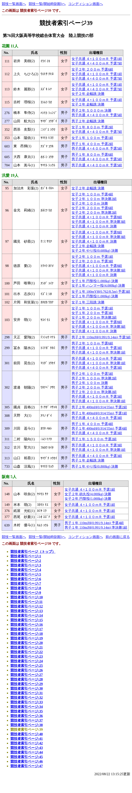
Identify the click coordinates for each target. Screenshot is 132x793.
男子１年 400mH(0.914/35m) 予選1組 (99, 413)
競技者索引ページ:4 (25, 570)
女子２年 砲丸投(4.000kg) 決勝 (88, 494)
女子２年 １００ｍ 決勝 (90, 203)
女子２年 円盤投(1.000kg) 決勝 (88, 498)
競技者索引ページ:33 (26, 702)
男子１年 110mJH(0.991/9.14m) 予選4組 (94, 523)
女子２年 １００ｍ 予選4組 (92, 194)
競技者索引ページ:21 (26, 647)
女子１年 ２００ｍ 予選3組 (92, 313)
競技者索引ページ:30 (26, 688)
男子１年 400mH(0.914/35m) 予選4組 (99, 428)
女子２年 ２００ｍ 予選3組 (92, 261)
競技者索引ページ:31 (26, 693)
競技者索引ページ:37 (26, 720)
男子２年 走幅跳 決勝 (88, 121)
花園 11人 (10, 46)
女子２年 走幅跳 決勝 (88, 94)
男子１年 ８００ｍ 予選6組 (92, 154)
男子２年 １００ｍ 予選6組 (92, 343)
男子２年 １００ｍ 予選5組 (92, 374)
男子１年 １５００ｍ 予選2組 (94, 439)
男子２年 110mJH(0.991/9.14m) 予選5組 (101, 337)
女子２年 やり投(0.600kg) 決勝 (95, 250)
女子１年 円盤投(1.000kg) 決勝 (95, 281)
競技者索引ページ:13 (26, 611)
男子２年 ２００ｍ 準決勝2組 (94, 392)
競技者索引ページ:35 (26, 711)
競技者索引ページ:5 (25, 574)
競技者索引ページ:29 (26, 684)
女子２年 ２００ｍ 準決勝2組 (94, 212)
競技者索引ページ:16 (26, 624)
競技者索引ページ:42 (26, 743)
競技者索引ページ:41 (26, 738)
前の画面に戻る (118, 537)
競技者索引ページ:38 (26, 725)
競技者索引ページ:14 (26, 615)
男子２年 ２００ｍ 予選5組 (92, 387)
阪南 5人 (9, 477)
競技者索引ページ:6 (25, 579)
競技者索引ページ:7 (25, 583)
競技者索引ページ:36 (26, 716)
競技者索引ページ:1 (25, 556)
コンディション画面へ (85, 4)
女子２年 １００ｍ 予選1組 (92, 256)
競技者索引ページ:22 (26, 652)
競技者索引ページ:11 (26, 602)
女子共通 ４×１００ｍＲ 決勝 (94, 226)
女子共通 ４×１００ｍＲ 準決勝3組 (98, 221)
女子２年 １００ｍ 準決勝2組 (94, 199)
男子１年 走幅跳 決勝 (88, 460)
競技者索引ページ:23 (26, 656)
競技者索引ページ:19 (26, 638)
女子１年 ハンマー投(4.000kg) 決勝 (98, 285)
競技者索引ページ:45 (26, 757)
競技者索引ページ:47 (26, 766)
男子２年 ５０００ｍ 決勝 (91, 110)
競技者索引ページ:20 (26, 643)
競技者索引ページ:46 (26, 761)
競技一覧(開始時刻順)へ (47, 4)
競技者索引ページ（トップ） (32, 551)
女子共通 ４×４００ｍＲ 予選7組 (97, 63)
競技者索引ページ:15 (26, 620)
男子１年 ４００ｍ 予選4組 (92, 424)
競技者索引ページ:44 (26, 752)
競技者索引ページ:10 (26, 597)
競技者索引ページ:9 (25, 592)
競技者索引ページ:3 (25, 565)
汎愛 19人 (10, 175)
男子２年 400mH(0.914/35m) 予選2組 (99, 407)
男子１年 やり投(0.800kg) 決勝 (95, 466)
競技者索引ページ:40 (26, 734)
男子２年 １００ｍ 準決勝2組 (94, 378)
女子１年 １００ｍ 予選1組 (92, 138)
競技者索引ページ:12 (26, 606)
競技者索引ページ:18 (26, 634)
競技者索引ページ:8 (25, 588)
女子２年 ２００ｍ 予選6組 (92, 69)
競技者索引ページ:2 (25, 561)
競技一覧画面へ (14, 4)
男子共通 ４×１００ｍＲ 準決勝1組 (98, 352)
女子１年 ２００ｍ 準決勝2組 (94, 317)
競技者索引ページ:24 (26, 661)
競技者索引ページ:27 (26, 675)
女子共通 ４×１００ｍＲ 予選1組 (97, 59)
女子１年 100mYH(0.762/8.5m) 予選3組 (101, 291)
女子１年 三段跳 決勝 (88, 302)
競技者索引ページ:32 (26, 697)
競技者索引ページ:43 (26, 748)
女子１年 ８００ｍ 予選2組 (92, 127)
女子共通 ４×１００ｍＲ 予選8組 (97, 217)
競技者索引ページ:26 (26, 670)
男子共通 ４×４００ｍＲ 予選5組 (97, 115)
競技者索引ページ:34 (26, 707)
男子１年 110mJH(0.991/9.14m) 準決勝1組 (96, 527)
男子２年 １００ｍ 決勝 (90, 383)
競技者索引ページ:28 (26, 679)
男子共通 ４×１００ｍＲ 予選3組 (97, 348)
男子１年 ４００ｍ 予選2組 (92, 144)
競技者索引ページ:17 (26, 629)
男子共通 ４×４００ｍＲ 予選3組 (97, 367)
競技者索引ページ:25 (26, 665)
